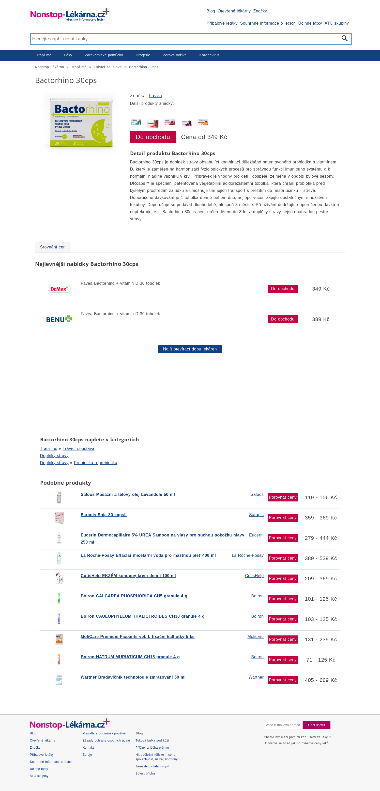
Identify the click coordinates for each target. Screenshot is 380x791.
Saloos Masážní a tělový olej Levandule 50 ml (128, 494)
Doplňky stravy (54, 455)
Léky (68, 55)
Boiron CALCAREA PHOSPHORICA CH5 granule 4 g (134, 596)
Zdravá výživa (175, 55)
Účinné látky (310, 23)
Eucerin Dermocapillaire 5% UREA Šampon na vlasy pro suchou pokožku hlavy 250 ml (163, 538)
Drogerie (143, 55)
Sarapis (256, 515)
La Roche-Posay (248, 555)
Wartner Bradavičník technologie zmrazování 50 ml (133, 677)
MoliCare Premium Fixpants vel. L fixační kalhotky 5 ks (138, 636)
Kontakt (88, 747)
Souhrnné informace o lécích (268, 23)
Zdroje (87, 754)
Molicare (255, 636)
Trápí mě (44, 55)
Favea (155, 95)
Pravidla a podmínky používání (105, 733)
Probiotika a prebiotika (95, 463)
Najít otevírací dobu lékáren (190, 349)
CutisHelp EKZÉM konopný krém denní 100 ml (128, 576)
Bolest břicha (145, 773)
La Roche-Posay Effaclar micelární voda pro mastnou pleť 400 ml (148, 555)
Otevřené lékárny (234, 11)
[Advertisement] (187, 393)
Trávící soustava (108, 67)
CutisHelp (254, 576)
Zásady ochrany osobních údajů (106, 740)
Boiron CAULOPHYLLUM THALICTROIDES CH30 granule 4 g (143, 616)
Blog (211, 11)
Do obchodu (153, 136)
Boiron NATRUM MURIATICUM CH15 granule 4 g (130, 657)
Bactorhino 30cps (143, 67)
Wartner (256, 677)
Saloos (257, 494)
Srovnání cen (53, 247)
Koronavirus (210, 55)
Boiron (257, 596)
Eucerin (256, 535)
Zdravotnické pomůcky (104, 55)
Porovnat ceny (283, 497)
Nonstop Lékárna (49, 67)
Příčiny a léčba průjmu (152, 747)
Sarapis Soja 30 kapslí (104, 515)
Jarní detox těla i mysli (152, 766)
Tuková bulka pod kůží (152, 740)
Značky (260, 11)
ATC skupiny (337, 23)
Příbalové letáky (222, 23)
